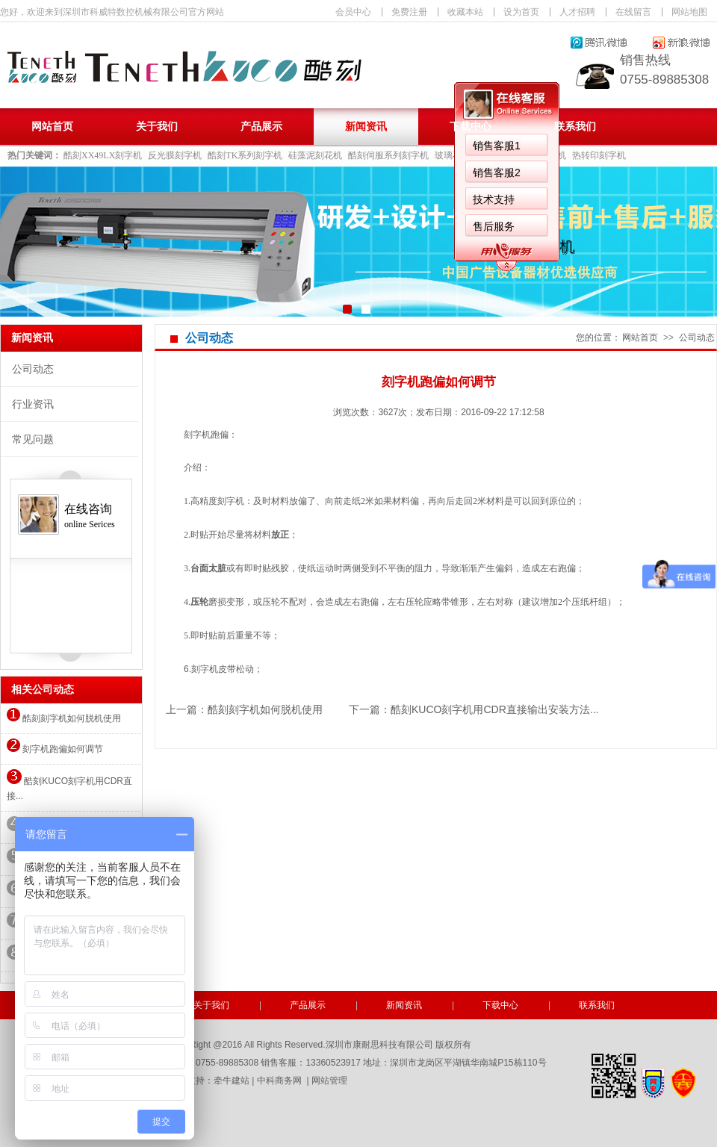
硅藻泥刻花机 (315, 155)
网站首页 (52, 126)
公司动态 (33, 369)
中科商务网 (279, 1080)
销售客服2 (497, 172)
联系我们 (575, 126)
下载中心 (470, 126)
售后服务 (494, 226)
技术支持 (494, 199)
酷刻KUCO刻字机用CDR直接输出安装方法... (494, 709)
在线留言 (633, 12)
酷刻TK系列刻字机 (245, 155)
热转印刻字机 (599, 155)
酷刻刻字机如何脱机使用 (64, 718)
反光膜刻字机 (175, 155)
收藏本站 (465, 12)
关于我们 (157, 126)
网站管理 (329, 1080)
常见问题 (33, 439)
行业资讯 (33, 404)
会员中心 (353, 12)
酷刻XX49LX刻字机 (102, 155)
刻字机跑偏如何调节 (55, 749)
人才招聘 (577, 12)
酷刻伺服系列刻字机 (388, 155)
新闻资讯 (366, 126)
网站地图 (689, 12)
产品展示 (261, 126)
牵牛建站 (231, 1080)
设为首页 (521, 12)
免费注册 (409, 12)
